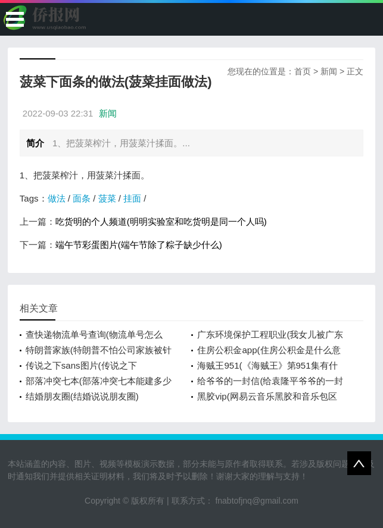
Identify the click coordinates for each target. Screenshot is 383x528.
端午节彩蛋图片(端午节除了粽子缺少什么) (138, 245)
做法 (57, 198)
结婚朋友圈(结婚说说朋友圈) (82, 396)
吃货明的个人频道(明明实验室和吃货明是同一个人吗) (161, 221)
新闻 (328, 71)
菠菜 (107, 198)
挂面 (132, 198)
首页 (302, 71)
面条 (82, 198)
